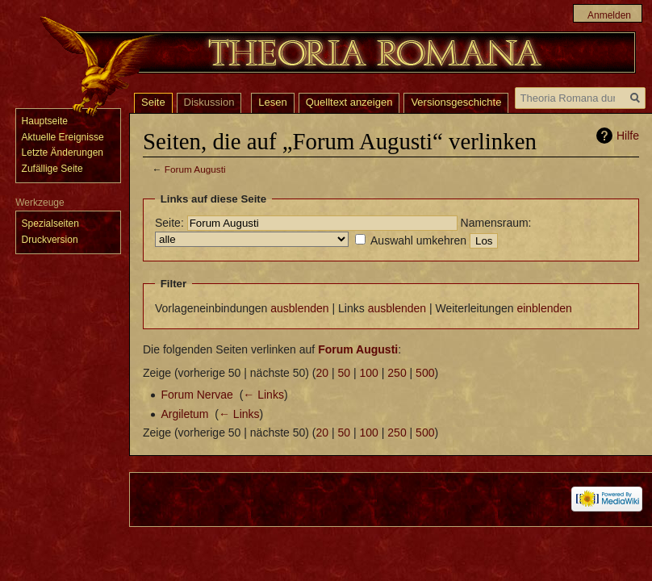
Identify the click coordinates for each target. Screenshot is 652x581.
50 (344, 372)
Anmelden (609, 15)
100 (369, 372)
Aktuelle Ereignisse (63, 137)
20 (322, 372)
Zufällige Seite (52, 168)
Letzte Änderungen (62, 152)
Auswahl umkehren (418, 240)
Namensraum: (496, 222)
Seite (153, 102)
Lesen (272, 102)
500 (425, 372)
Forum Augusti (195, 169)
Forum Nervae (196, 394)
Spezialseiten (50, 223)
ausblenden (299, 308)
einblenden (544, 308)
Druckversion (50, 239)
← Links (263, 394)
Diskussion (209, 102)
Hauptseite (45, 121)
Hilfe (627, 135)
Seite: (169, 222)
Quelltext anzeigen (349, 102)
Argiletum (184, 414)
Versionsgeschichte (456, 102)
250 (396, 372)
